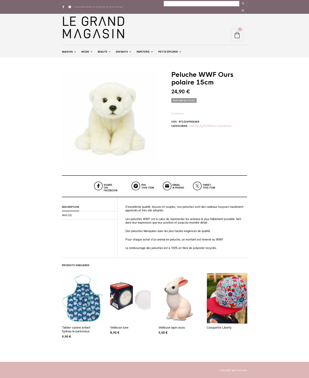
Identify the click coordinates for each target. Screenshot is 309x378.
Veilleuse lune (119, 326)
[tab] (89, 206)
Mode (85, 47)
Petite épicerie (168, 47)
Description (70, 206)
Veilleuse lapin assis (171, 326)
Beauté (102, 47)
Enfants (122, 47)
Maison (67, 47)
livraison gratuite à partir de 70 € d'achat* (99, 3)
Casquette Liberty (219, 326)
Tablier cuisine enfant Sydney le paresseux (76, 328)
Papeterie (143, 47)
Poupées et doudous (217, 124)
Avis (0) (67, 214)
